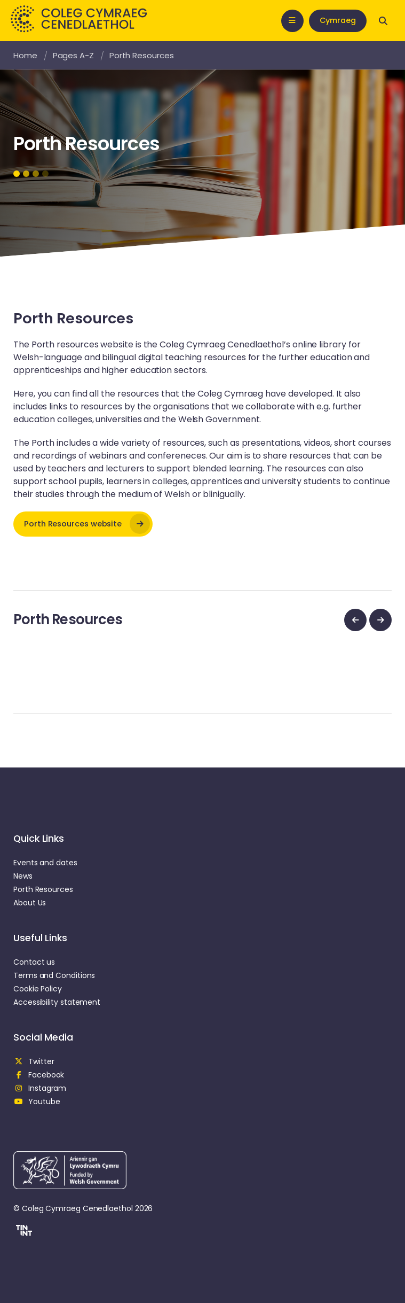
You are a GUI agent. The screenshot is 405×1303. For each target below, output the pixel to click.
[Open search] (383, 21)
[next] (380, 620)
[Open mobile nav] (292, 21)
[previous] (355, 620)
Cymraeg (338, 20)
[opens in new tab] (83, 524)
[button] (22, 1232)
